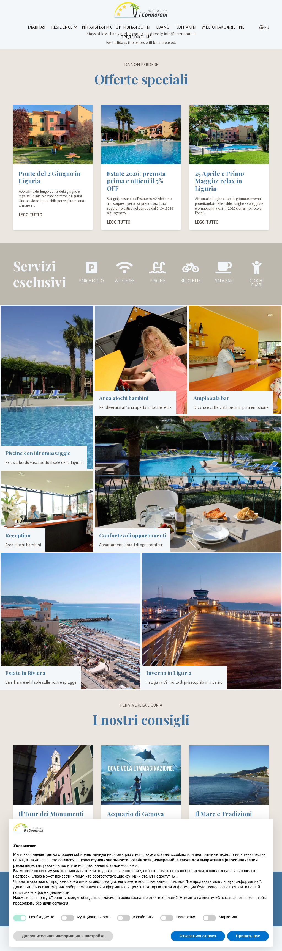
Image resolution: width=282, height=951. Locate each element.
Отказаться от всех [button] (198, 936)
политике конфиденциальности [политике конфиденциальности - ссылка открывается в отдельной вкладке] (41, 892)
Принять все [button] (248, 936)
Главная (36, 28)
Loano (163, 28)
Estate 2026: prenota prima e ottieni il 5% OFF (136, 186)
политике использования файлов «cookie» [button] (99, 865)
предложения (136, 38)
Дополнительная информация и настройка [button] (63, 936)
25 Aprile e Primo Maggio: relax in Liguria (219, 186)
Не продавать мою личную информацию (223, 881)
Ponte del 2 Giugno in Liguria (50, 183)
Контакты (185, 28)
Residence (61, 28)
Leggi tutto (30, 220)
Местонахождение (223, 28)
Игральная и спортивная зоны (116, 28)
